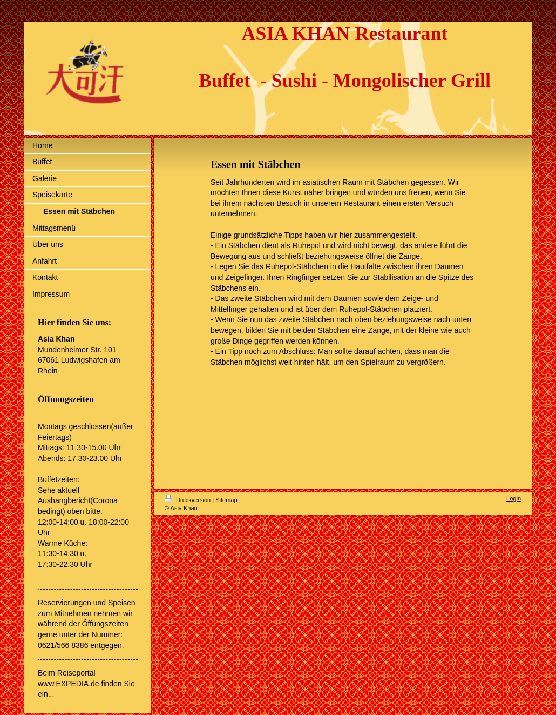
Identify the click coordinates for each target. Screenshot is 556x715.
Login (513, 498)
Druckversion (188, 500)
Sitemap (226, 500)
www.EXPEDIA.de (68, 683)
